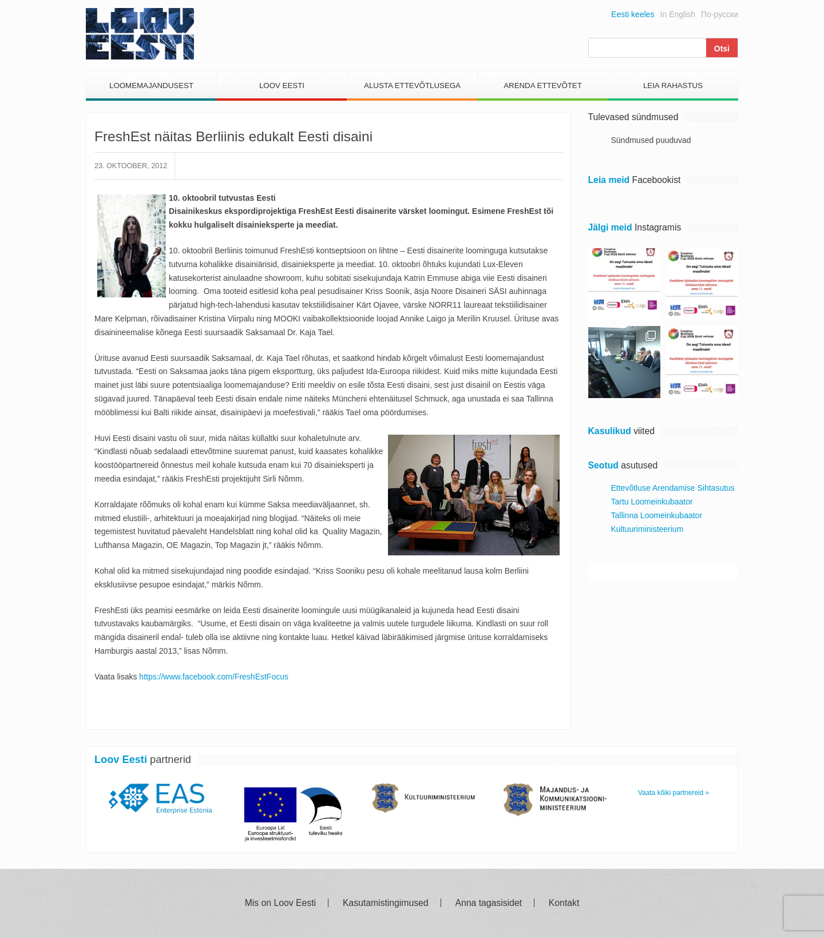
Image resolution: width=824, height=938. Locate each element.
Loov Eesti (281, 85)
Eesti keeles (632, 14)
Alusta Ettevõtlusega (412, 85)
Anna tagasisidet (488, 903)
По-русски (719, 14)
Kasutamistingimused (386, 903)
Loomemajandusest (151, 85)
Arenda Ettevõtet (543, 85)
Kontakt (564, 903)
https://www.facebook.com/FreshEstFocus (213, 676)
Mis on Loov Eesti (280, 903)
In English (677, 14)
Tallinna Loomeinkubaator (657, 515)
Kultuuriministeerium (647, 529)
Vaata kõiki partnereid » (673, 793)
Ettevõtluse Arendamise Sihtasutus (673, 487)
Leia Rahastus (673, 85)
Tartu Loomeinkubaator (652, 501)
